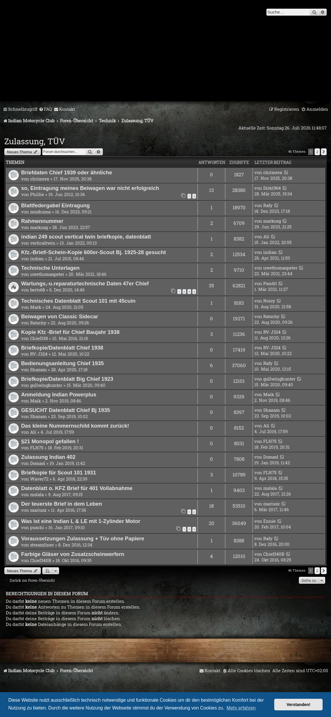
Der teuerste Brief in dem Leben (61, 504)
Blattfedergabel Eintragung (55, 205)
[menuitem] (45, 109)
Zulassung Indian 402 (48, 457)
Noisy (269, 301)
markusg (39, 227)
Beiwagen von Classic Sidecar (59, 316)
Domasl (37, 463)
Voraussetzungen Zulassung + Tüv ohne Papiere (82, 538)
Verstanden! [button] (298, 704)
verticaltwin (42, 243)
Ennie (269, 521)
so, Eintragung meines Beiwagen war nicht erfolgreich (90, 188)
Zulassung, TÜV (34, 141)
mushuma (40, 212)
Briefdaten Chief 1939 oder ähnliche (66, 172)
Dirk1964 (272, 188)
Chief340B (40, 560)
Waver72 (39, 479)
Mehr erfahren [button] (241, 707)
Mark (35, 307)
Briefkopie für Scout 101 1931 (58, 473)
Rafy (268, 205)
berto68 (37, 290)
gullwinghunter (46, 385)
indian (37, 258)
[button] (324, 151)
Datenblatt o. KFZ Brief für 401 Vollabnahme (76, 488)
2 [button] (317, 151)
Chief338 (39, 338)
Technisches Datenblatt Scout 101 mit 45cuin (78, 301)
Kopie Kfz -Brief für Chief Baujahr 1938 (70, 332)
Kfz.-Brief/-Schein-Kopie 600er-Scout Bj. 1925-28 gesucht (93, 252)
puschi (37, 527)
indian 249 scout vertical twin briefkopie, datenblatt (86, 237)
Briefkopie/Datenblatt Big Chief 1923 (67, 379)
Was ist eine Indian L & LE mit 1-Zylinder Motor (80, 521)
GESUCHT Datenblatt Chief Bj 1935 (65, 410)
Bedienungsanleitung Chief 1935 (62, 363)
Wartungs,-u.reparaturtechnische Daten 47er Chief (85, 283)
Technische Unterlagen (50, 268)
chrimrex (39, 179)
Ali (266, 236)
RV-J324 (272, 332)
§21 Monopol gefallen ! (50, 441)
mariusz (38, 510)
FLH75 (36, 447)
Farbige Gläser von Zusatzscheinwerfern (72, 554)
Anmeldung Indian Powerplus (58, 394)
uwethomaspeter (47, 274)
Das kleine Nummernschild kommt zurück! (75, 426)
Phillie (37, 194)
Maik (35, 401)
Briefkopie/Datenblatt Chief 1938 (62, 348)
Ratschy (38, 323)
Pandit (270, 283)
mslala (37, 494)
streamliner (42, 545)
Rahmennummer (42, 221)
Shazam (38, 369)
